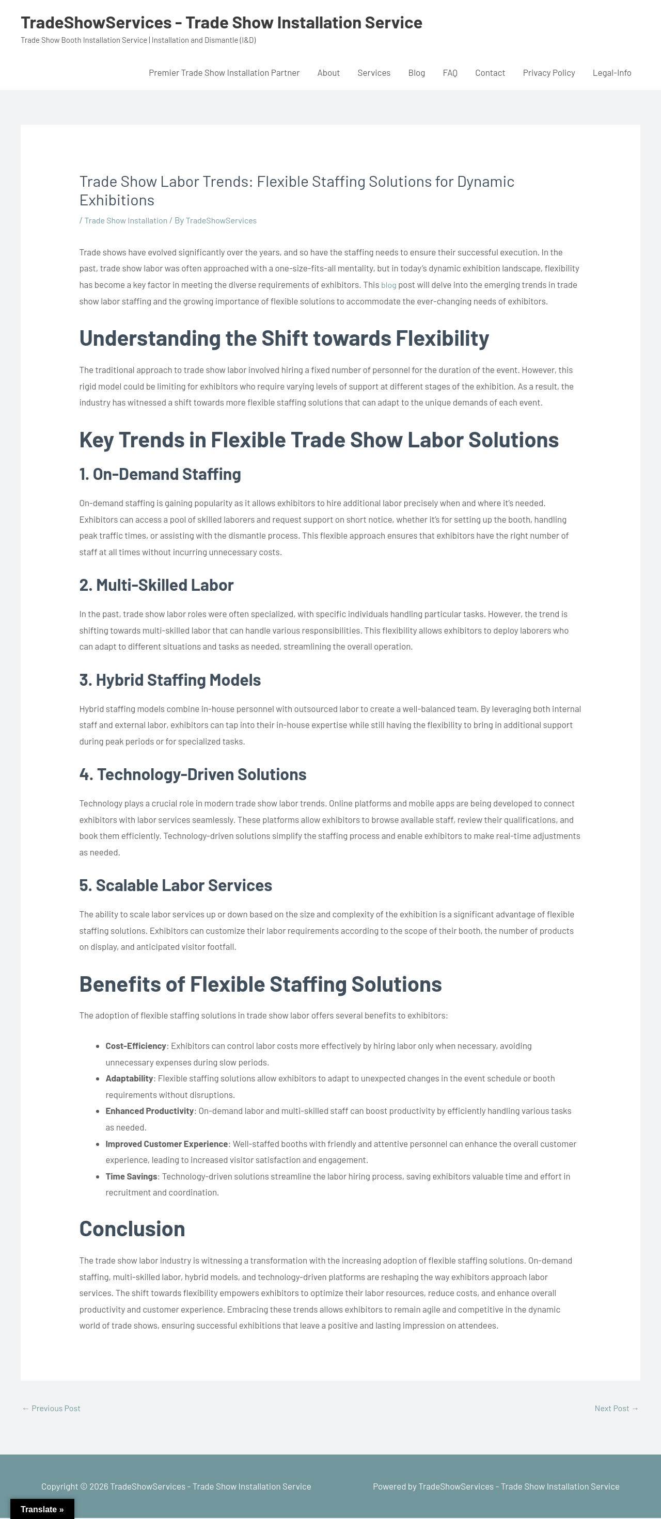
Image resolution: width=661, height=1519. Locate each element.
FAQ (450, 72)
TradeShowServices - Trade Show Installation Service (234, 21)
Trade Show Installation (129, 220)
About (328, 72)
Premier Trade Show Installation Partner (224, 72)
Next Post (615, 1408)
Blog (416, 72)
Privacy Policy (549, 72)
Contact (490, 72)
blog (389, 284)
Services (374, 72)
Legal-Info (612, 72)
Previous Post (53, 1408)
